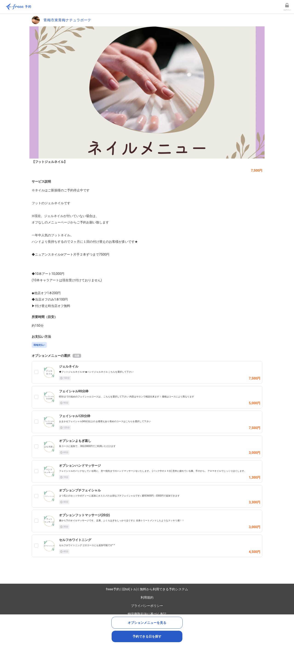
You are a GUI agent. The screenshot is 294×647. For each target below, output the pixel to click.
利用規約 (147, 597)
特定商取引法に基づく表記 (147, 614)
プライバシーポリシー (147, 606)
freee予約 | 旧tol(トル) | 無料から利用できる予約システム (147, 589)
